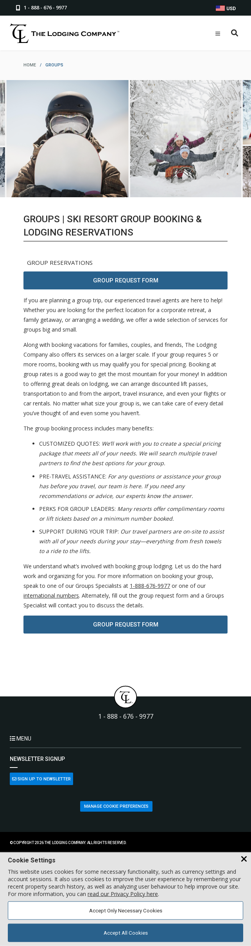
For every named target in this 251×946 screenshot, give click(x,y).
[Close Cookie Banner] (244, 859)
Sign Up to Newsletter (41, 779)
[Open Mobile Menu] (217, 34)
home (29, 65)
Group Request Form (125, 280)
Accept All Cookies (126, 933)
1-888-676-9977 (150, 585)
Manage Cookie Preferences (116, 806)
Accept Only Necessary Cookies (125, 911)
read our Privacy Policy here (123, 894)
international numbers (51, 595)
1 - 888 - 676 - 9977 (125, 716)
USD (226, 8)
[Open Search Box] (235, 33)
